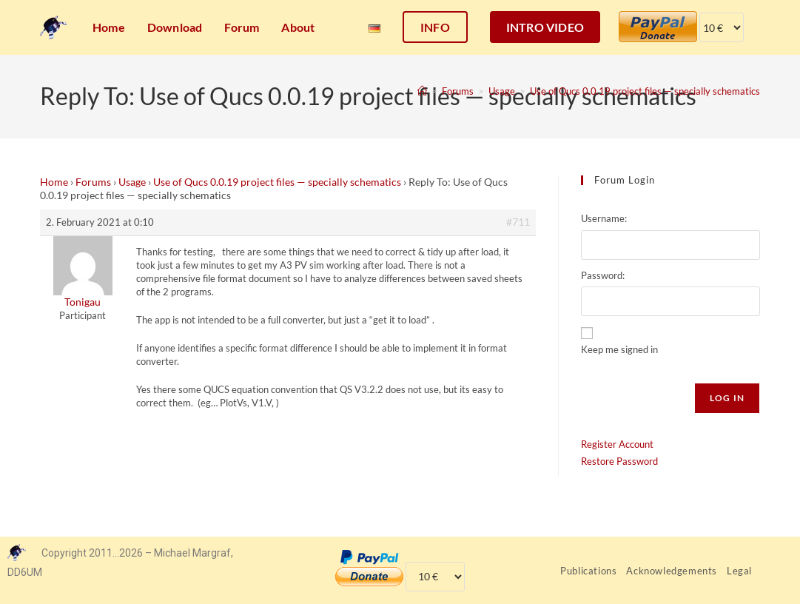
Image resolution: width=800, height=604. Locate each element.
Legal (739, 571)
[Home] (422, 91)
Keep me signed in (619, 349)
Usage (132, 181)
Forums (93, 181)
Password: (603, 275)
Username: (604, 218)
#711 (518, 221)
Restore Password (619, 461)
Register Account (617, 444)
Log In (727, 397)
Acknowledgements (671, 571)
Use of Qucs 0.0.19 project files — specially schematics (645, 91)
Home (54, 181)
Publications (588, 571)
